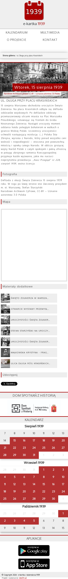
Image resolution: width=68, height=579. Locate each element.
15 (14, 440)
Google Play (34, 551)
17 (34, 440)
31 (34, 455)
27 (63, 447)
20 (63, 440)
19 (53, 440)
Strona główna (9, 55)
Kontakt (50, 40)
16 (24, 440)
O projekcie (16, 40)
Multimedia (50, 32)
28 (4, 455)
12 (14, 484)
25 (43, 447)
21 (5, 447)
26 (53, 447)
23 (24, 447)
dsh (34, 407)
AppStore (34, 564)
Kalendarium (17, 32)
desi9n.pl (23, 578)
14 (34, 484)
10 (63, 477)
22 (14, 447)
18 (44, 440)
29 (14, 455)
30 (24, 455)
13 (24, 484)
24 (34, 447)
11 (5, 484)
